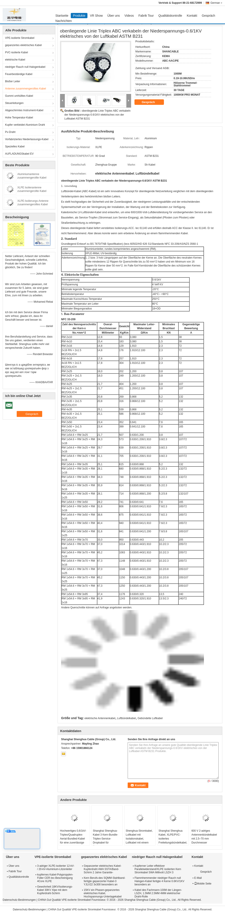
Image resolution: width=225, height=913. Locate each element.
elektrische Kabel (15, 59)
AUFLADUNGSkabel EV (19, 153)
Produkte (79, 15)
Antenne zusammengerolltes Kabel (25, 88)
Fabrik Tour (146, 15)
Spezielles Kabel (15, 146)
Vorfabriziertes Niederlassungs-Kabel (26, 139)
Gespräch (208, 15)
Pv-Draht (10, 132)
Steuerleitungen (14, 103)
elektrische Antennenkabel (100, 718)
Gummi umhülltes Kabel (19, 95)
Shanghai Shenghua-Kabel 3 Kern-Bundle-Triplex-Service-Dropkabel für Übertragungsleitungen (106, 838)
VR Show (96, 15)
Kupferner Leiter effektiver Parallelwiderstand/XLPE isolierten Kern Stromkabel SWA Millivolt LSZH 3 (157, 869)
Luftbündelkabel (126, 718)
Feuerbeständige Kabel (18, 74)
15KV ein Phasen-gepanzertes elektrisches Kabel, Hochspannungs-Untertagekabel (103, 893)
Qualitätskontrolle (170, 15)
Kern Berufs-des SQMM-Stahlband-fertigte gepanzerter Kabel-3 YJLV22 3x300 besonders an (104, 881)
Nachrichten (63, 21)
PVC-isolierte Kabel (16, 52)
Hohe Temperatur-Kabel (19, 117)
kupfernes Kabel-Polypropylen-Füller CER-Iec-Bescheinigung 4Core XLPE (55, 878)
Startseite (61, 15)
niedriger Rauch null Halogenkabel (25, 66)
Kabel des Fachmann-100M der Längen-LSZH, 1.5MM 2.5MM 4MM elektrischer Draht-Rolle (158, 893)
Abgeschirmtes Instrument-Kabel (24, 110)
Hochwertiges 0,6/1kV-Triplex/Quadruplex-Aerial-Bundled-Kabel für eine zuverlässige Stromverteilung (73, 838)
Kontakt (192, 15)
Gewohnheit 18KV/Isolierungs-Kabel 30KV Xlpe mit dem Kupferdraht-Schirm (55, 890)
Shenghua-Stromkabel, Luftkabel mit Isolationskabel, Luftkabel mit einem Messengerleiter (139, 838)
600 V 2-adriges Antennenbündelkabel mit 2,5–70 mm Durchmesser (204, 836)
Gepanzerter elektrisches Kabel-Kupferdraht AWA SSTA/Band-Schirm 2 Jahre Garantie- (102, 869)
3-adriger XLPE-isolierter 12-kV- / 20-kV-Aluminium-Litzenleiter (55, 867)
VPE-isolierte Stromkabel (19, 37)
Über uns (113, 15)
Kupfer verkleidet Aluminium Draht (25, 124)
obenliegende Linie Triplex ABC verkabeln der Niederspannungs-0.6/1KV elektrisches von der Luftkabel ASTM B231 (97, 114)
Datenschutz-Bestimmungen (19, 899)
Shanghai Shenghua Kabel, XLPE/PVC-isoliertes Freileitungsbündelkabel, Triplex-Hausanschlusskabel (173, 840)
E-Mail (198, 877)
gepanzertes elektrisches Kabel (23, 45)
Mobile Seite (202, 883)
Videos (129, 15)
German (216, 2)
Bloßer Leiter (12, 81)
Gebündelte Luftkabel (150, 718)
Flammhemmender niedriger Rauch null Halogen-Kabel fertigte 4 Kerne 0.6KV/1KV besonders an (159, 881)
